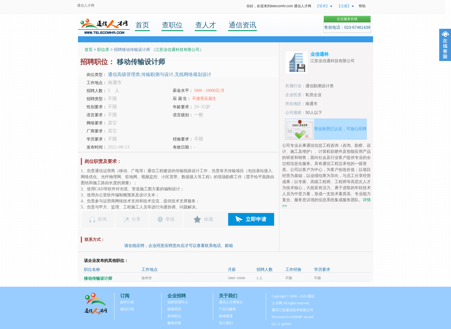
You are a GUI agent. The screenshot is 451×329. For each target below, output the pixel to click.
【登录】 (322, 6)
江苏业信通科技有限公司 (177, 49)
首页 (142, 25)
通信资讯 (242, 25)
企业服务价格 (347, 19)
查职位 (172, 25)
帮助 (362, 6)
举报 (170, 219)
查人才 (205, 25)
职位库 (103, 49)
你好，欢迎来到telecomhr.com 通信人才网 (278, 6)
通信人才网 (85, 5)
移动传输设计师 (98, 278)
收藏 (208, 219)
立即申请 (256, 219)
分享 (136, 219)
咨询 (102, 219)
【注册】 (344, 6)
